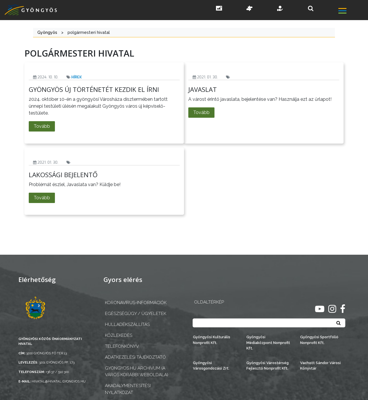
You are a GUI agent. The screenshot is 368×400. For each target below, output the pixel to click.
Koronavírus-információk (135, 302)
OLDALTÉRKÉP (209, 302)
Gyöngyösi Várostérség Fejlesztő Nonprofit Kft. (267, 365)
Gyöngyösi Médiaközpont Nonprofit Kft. (268, 342)
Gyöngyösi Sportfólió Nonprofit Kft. (319, 340)
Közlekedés (118, 335)
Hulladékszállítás (127, 324)
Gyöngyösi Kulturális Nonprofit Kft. (211, 340)
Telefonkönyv (122, 346)
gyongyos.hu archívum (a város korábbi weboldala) (136, 371)
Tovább (42, 126)
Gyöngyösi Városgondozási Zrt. (211, 365)
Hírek (76, 77)
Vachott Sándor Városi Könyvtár (320, 365)
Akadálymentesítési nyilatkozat (128, 389)
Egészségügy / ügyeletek (135, 313)
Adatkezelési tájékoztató (135, 357)
